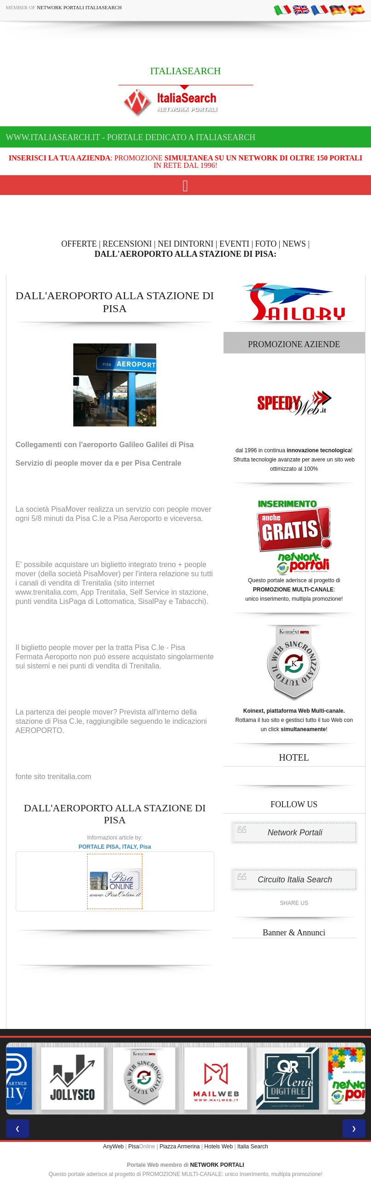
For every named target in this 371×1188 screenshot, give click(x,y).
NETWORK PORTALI (217, 1165)
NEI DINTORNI (185, 243)
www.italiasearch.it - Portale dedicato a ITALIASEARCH (131, 137)
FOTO (266, 243)
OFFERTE (79, 243)
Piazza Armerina (179, 1146)
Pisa (133, 1146)
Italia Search (252, 1146)
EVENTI (234, 243)
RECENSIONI (127, 243)
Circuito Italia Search (295, 879)
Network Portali (295, 832)
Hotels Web (218, 1146)
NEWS (294, 243)
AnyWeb (113, 1146)
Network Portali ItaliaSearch (79, 7)
